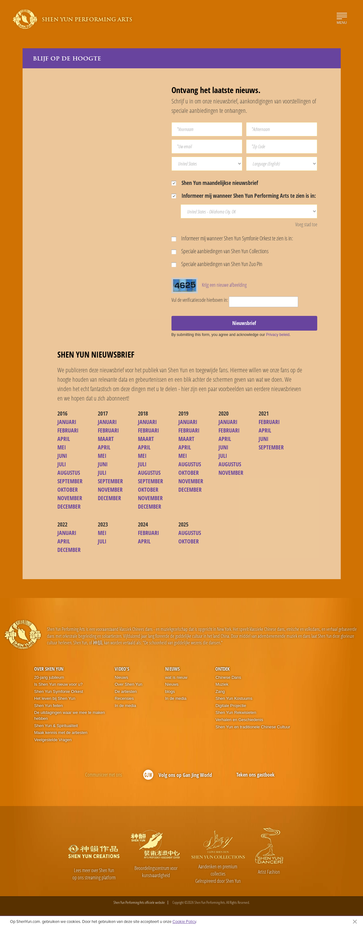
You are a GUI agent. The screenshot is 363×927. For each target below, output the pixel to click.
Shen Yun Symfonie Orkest (58, 691)
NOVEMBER (69, 498)
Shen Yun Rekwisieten (235, 712)
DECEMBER (69, 506)
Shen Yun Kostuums (233, 698)
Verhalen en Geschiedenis (239, 719)
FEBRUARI (67, 430)
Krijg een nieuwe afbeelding (224, 284)
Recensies (124, 698)
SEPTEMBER (69, 481)
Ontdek (222, 669)
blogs (170, 691)
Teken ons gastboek (255, 774)
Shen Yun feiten (48, 705)
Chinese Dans (228, 677)
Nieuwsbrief (244, 323)
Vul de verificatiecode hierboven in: (199, 299)
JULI (61, 464)
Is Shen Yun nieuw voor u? (58, 684)
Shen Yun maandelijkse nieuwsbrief (214, 182)
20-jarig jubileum (49, 677)
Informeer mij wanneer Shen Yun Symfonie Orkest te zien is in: (232, 238)
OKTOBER (67, 489)
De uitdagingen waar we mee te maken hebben (69, 715)
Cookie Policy (184, 921)
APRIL (63, 439)
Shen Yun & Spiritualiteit (56, 725)
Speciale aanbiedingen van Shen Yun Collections (220, 251)
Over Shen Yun (48, 669)
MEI (61, 447)
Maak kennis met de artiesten (60, 732)
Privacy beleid (278, 335)
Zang (220, 691)
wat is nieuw (176, 677)
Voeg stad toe (306, 224)
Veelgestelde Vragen (53, 739)
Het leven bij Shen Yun (54, 698)
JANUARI (66, 422)
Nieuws (121, 677)
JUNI (62, 455)
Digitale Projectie (230, 705)
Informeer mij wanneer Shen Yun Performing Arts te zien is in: (243, 195)
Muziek (221, 684)
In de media (125, 705)
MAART (106, 439)
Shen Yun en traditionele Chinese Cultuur (252, 727)
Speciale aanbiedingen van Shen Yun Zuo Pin (216, 264)
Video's (122, 669)
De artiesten (126, 691)
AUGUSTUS (68, 472)
